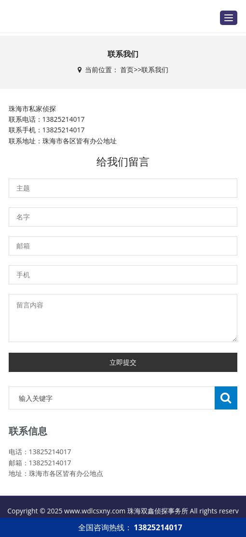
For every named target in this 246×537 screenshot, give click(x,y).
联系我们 (154, 69)
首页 (127, 69)
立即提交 (123, 362)
